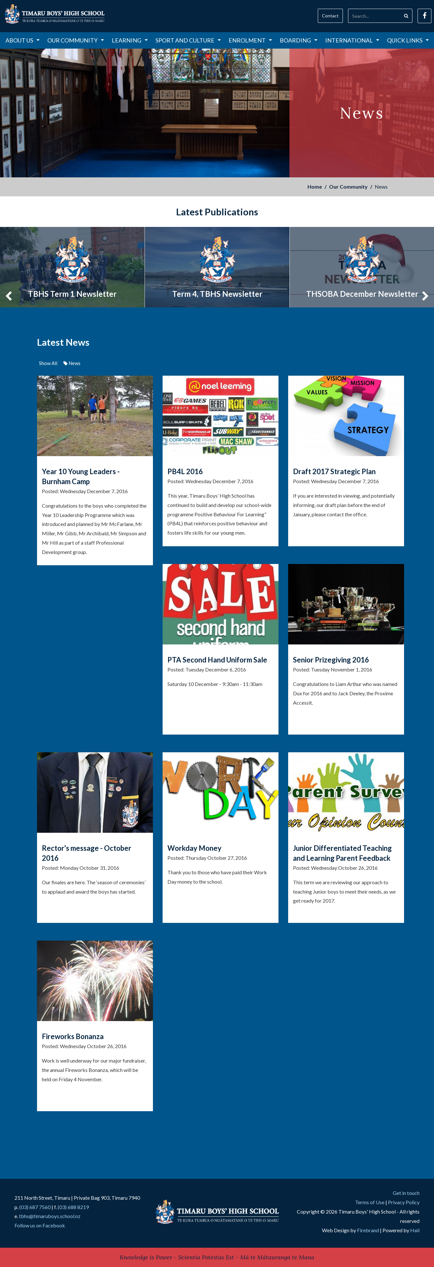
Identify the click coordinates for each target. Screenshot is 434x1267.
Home (314, 186)
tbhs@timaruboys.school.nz (49, 1216)
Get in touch (406, 1193)
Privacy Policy (404, 1202)
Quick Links (408, 40)
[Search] (374, 16)
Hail (415, 1230)
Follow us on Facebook (39, 1225)
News (71, 363)
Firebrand (368, 1230)
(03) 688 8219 (73, 1207)
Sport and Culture (188, 40)
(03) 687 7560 (35, 1207)
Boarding (298, 40)
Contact (330, 15)
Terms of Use (369, 1202)
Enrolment (250, 40)
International (352, 40)
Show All (48, 363)
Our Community (75, 40)
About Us (22, 40)
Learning (130, 40)
